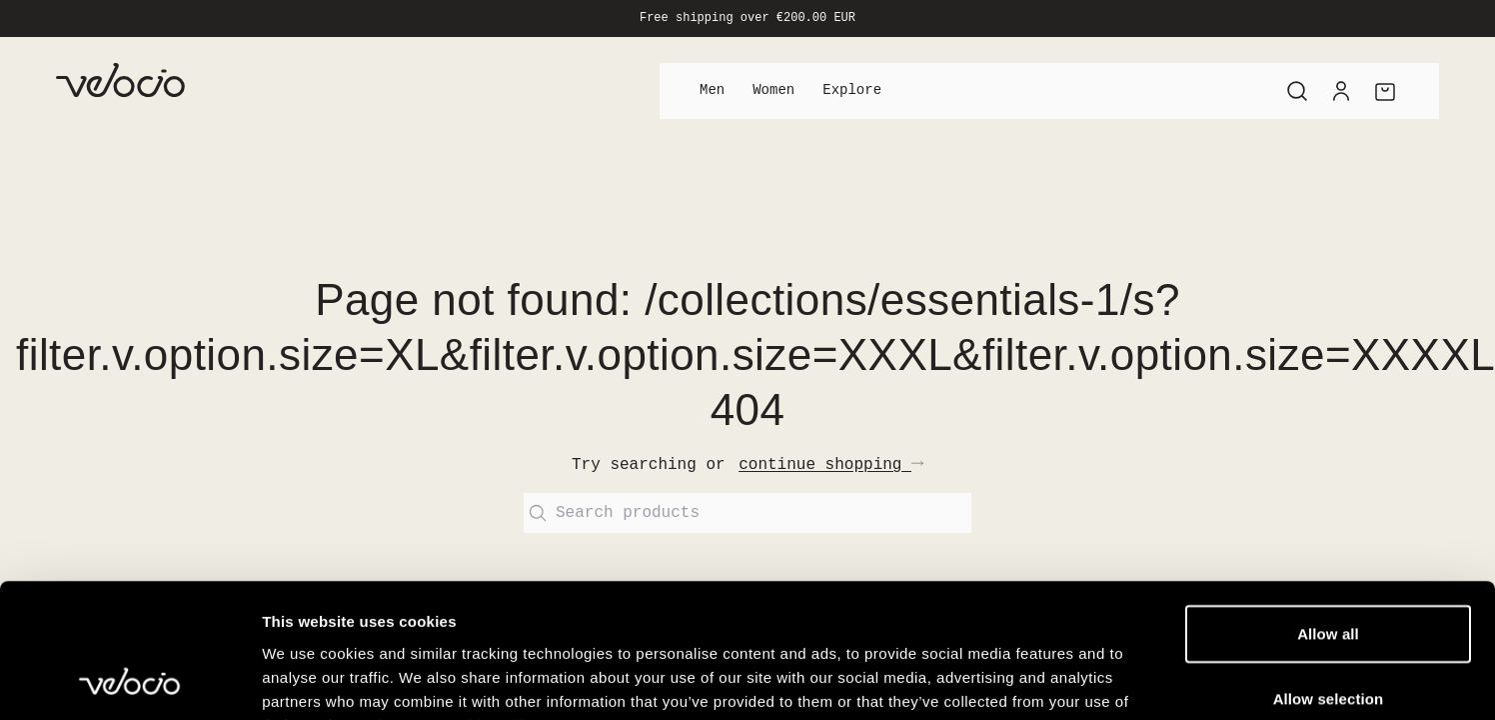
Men (712, 90)
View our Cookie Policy (455, 568)
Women (773, 90)
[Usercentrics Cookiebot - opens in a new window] (129, 649)
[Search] (1297, 91)
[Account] (1341, 91)
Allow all (1328, 476)
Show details (1048, 648)
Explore (851, 90)
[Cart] (1385, 91)
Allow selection (1328, 541)
